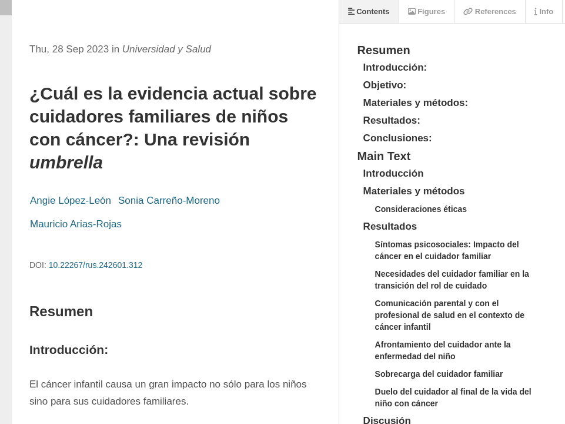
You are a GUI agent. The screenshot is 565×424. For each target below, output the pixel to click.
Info (543, 11)
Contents (369, 11)
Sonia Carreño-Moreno (169, 200)
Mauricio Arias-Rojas (76, 224)
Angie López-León (70, 200)
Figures (427, 11)
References (489, 11)
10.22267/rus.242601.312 (96, 265)
